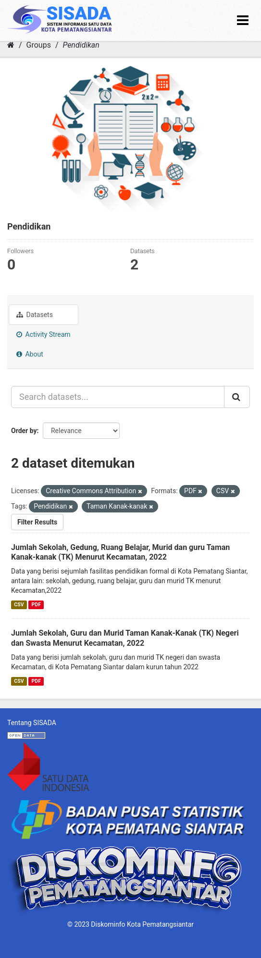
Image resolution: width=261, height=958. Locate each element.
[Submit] (237, 397)
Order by (24, 430)
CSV (19, 604)
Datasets (34, 315)
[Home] (10, 45)
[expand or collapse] (243, 20)
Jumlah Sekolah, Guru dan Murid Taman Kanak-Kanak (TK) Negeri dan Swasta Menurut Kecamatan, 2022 (125, 638)
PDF (36, 604)
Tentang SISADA (31, 723)
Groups (38, 45)
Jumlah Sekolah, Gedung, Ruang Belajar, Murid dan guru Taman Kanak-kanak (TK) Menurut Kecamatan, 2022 (120, 552)
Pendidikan (80, 45)
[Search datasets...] (117, 397)
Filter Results (37, 522)
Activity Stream (43, 334)
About (29, 354)
